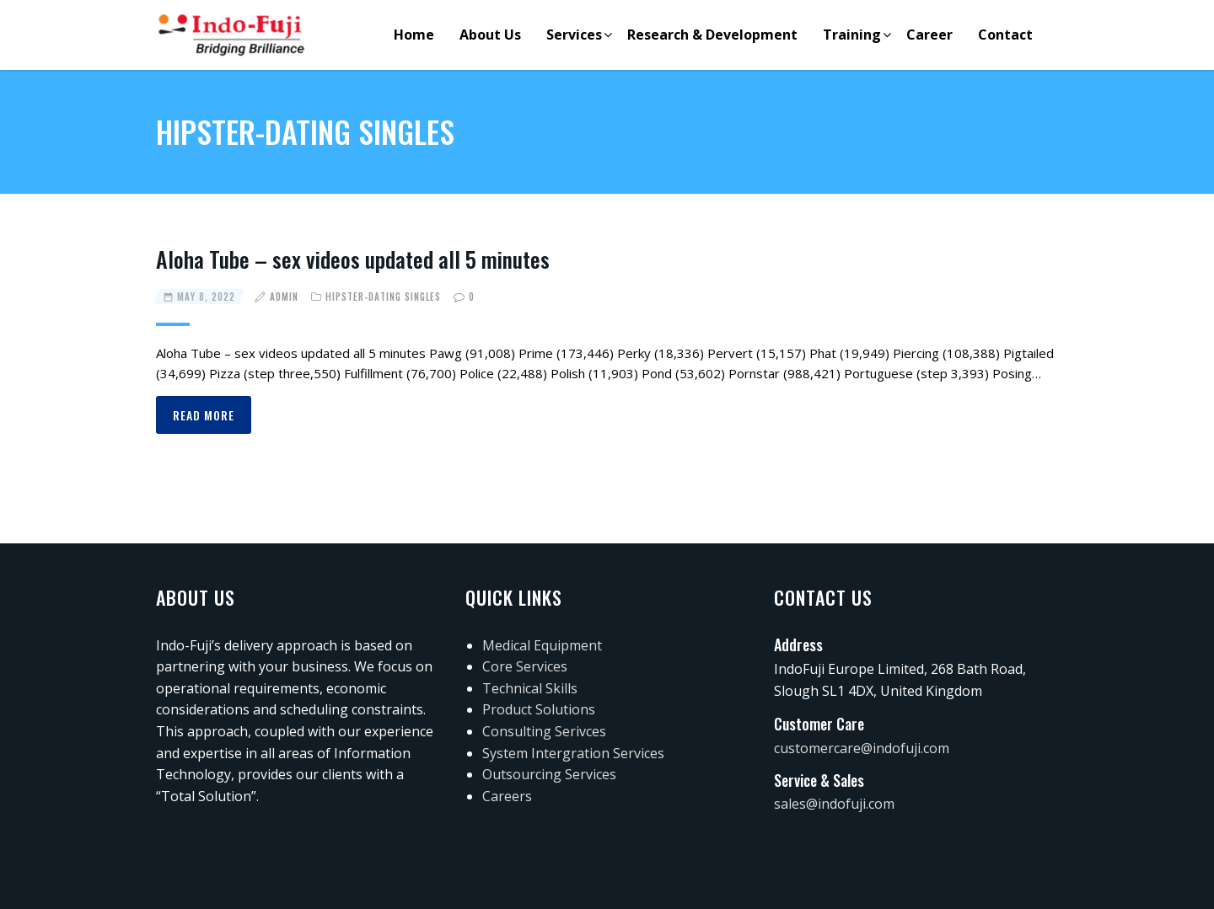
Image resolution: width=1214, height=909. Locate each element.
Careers (507, 796)
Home (414, 34)
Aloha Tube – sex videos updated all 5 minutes (353, 259)
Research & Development (712, 34)
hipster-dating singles (383, 296)
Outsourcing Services (549, 774)
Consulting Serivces (544, 731)
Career (929, 34)
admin (284, 296)
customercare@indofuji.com (861, 748)
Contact (1005, 34)
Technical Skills (529, 688)
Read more (203, 415)
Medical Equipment (542, 645)
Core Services (524, 666)
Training (852, 34)
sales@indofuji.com (834, 803)
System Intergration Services (573, 753)
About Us (490, 34)
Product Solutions (538, 709)
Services (574, 34)
